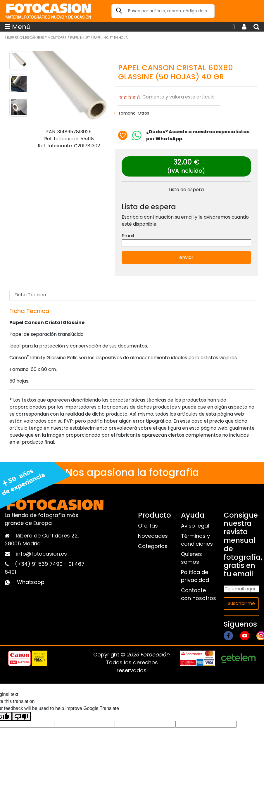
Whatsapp (30, 582)
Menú (18, 26)
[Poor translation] (21, 716)
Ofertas (148, 525)
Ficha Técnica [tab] (30, 294)
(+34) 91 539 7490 (39, 564)
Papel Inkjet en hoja (110, 37)
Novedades (153, 536)
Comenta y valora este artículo (178, 97)
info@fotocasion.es (41, 553)
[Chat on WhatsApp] (137, 135)
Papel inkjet (80, 37)
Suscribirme (241, 603)
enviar (186, 257)
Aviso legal (195, 525)
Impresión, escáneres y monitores (36, 37)
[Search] (163, 11)
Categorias (153, 546)
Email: (128, 235)
